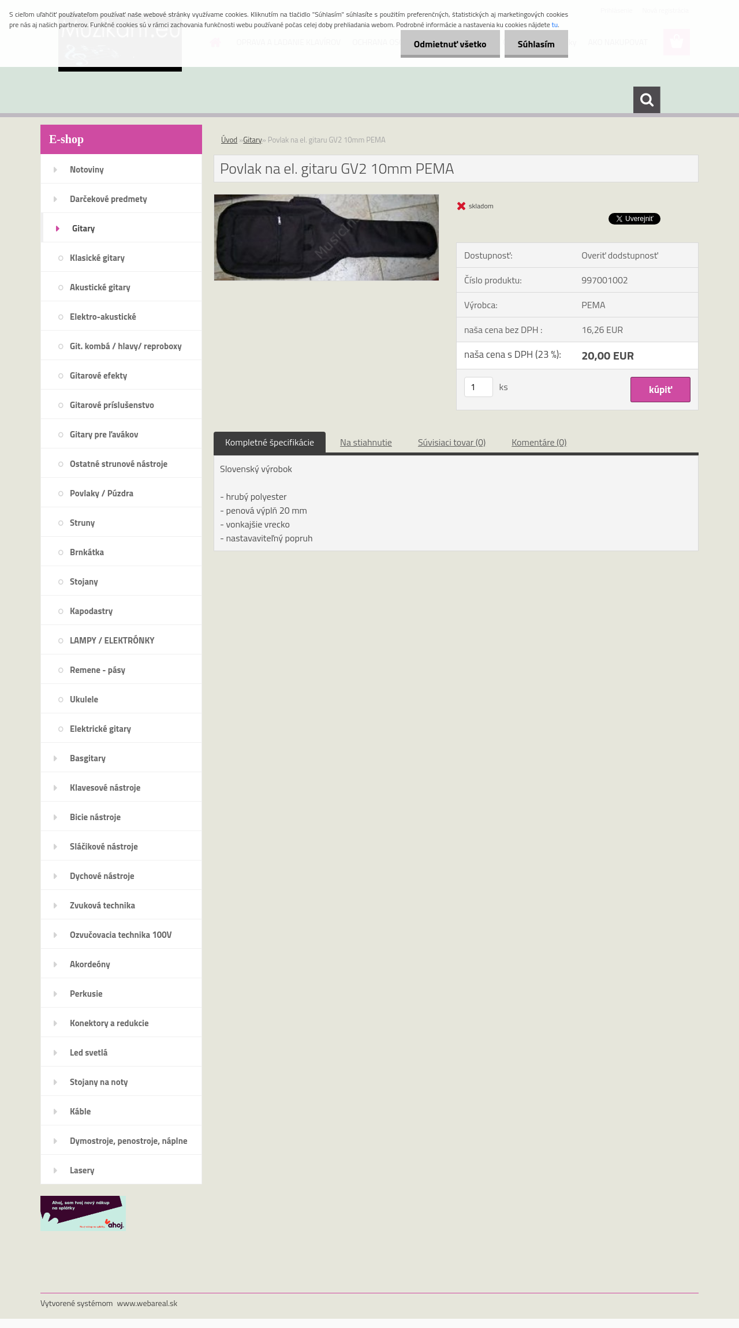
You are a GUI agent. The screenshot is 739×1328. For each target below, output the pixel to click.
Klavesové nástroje (105, 787)
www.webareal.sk (147, 1303)
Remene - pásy (97, 669)
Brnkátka (87, 552)
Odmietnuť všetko (446, 44)
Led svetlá (88, 1052)
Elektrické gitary (100, 728)
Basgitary (88, 758)
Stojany (84, 581)
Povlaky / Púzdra (101, 493)
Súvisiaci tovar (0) (452, 442)
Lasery (82, 1170)
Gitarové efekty (98, 375)
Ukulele (84, 699)
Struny (82, 522)
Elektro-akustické (103, 316)
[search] (646, 100)
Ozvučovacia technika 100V (121, 934)
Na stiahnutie (366, 442)
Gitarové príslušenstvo (112, 405)
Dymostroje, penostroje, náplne (129, 1140)
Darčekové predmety (108, 198)
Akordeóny (90, 964)
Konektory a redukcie (109, 1023)
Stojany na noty (99, 1081)
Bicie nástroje (95, 817)
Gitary (83, 228)
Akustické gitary (100, 287)
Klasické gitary (97, 257)
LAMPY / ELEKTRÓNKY (112, 640)
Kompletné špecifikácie (269, 442)
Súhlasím (535, 44)
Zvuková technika (102, 905)
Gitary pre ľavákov (104, 434)
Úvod (229, 139)
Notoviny (87, 169)
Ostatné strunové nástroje (118, 463)
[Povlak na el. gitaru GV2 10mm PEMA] (326, 199)
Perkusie (86, 993)
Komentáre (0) (539, 442)
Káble (80, 1111)
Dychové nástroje (102, 875)
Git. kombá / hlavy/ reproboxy (126, 346)
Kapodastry (91, 611)
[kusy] (478, 387)
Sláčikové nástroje (104, 846)
